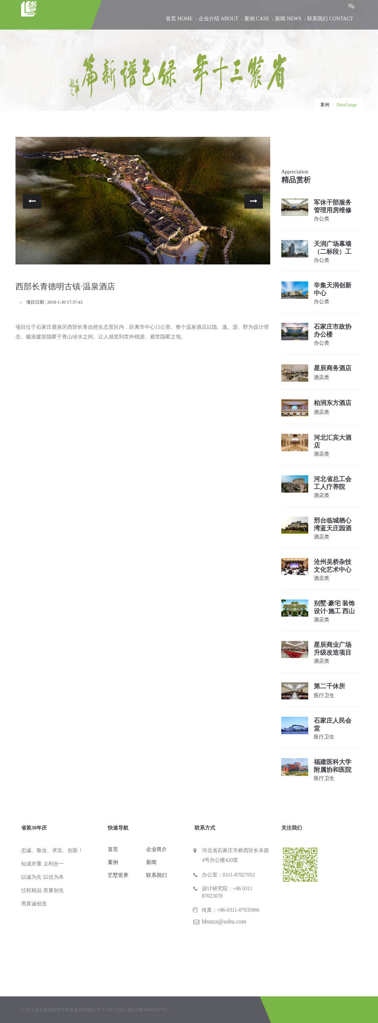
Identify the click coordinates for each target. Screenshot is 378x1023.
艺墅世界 (118, 875)
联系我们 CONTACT (330, 18)
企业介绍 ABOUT (218, 18)
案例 (324, 104)
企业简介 (156, 849)
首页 (113, 849)
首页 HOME (179, 18)
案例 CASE (256, 18)
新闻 (151, 862)
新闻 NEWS (288, 18)
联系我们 (156, 875)
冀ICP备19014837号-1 (148, 1009)
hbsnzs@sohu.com (224, 921)
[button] (32, 201)
